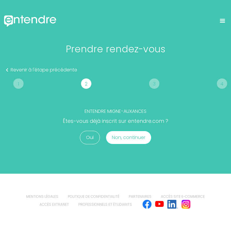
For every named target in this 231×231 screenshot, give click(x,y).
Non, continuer (128, 137)
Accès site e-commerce (183, 196)
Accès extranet (54, 204)
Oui (90, 137)
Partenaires (140, 196)
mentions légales (42, 196)
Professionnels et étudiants (105, 204)
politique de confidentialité (93, 196)
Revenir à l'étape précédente (40, 69)
